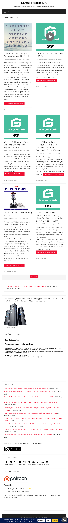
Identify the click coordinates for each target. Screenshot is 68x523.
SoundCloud (42, 465)
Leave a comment (11, 110)
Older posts (34, 276)
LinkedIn (6, 464)
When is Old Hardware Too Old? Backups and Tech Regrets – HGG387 (16, 145)
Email (24, 464)
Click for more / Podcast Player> (14, 103)
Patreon (29, 464)
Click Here (15, 449)
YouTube (20, 464)
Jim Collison (26, 59)
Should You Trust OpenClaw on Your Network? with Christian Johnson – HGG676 (29, 397)
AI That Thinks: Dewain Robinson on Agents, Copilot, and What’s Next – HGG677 (29, 391)
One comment (42, 258)
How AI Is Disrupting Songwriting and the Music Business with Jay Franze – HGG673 (30, 413)
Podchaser (33, 464)
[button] (64, 519)
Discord (47, 464)
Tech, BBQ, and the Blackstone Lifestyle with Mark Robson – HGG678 (26, 388)
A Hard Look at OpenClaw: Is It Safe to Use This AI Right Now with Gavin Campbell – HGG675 (33, 402)
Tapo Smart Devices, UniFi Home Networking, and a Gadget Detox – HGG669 (28, 434)
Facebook (11, 464)
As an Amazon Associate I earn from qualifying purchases (26, 286)
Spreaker (38, 464)
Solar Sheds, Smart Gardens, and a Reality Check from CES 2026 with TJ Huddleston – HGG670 (34, 429)
